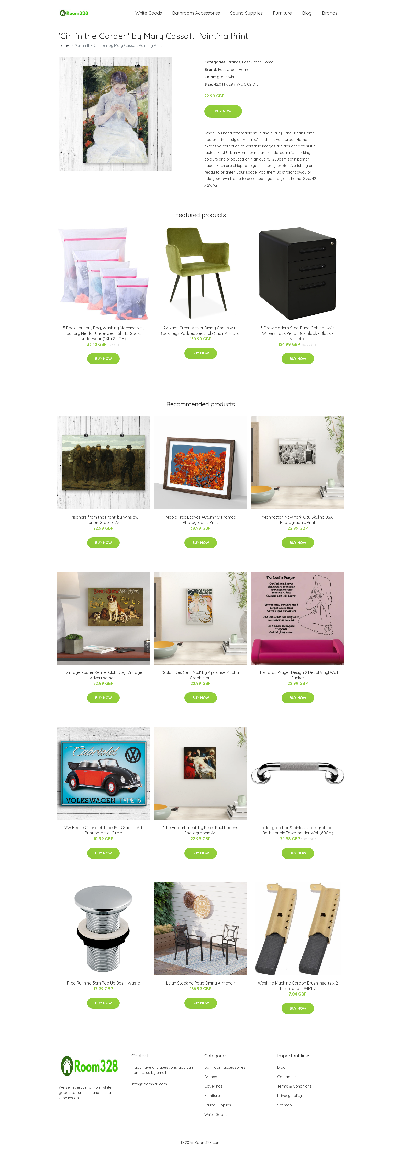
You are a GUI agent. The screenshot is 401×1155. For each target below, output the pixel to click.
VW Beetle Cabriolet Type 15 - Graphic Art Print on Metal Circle (103, 834)
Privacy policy (289, 1099)
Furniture (282, 15)
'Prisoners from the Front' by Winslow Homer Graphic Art (103, 523)
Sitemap (284, 1108)
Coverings (213, 1089)
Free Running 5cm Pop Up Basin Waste (103, 986)
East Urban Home (257, 65)
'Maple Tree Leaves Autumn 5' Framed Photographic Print (200, 523)
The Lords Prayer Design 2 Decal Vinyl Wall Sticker (298, 678)
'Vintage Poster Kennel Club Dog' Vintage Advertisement (103, 678)
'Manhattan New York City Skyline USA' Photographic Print (297, 523)
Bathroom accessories (225, 1070)
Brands (329, 15)
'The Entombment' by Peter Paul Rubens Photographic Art (200, 834)
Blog (307, 15)
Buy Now (223, 114)
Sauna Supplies (246, 15)
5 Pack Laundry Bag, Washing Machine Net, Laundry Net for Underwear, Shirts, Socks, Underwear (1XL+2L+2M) (103, 337)
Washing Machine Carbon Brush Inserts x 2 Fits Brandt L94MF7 (298, 989)
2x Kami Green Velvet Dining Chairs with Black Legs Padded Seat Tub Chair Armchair (200, 334)
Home (64, 49)
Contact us (286, 1080)
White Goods (148, 15)
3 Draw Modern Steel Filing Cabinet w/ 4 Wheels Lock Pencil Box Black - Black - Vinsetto (298, 337)
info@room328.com (149, 1087)
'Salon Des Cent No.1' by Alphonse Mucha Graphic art (200, 678)
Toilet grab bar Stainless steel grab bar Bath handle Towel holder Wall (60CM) (297, 834)
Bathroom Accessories (196, 15)
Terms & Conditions (294, 1089)
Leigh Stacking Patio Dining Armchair (200, 986)
